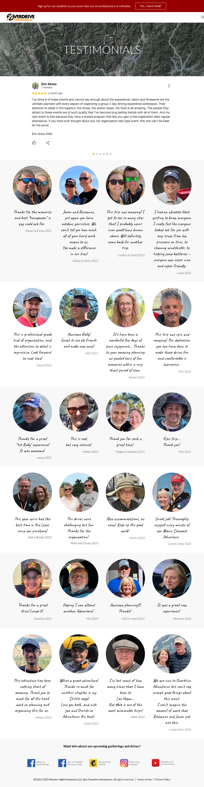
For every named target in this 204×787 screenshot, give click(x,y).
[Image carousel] (102, 118)
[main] (102, 49)
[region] (102, 6)
